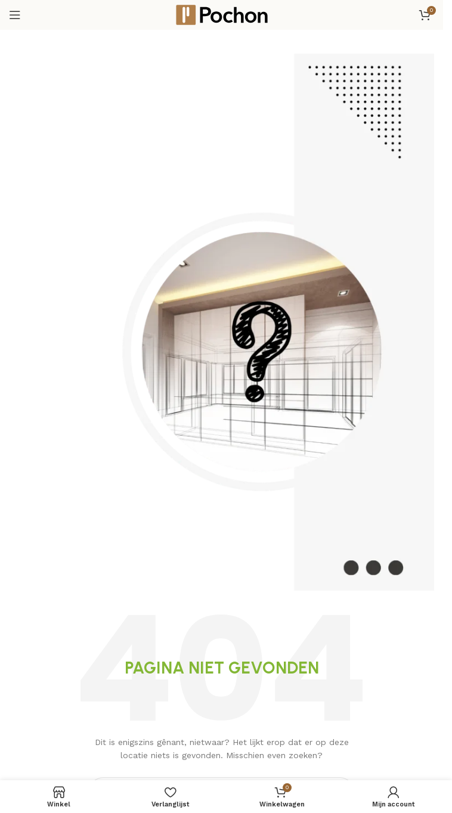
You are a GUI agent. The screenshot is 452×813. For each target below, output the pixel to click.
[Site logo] (222, 14)
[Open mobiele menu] (15, 15)
